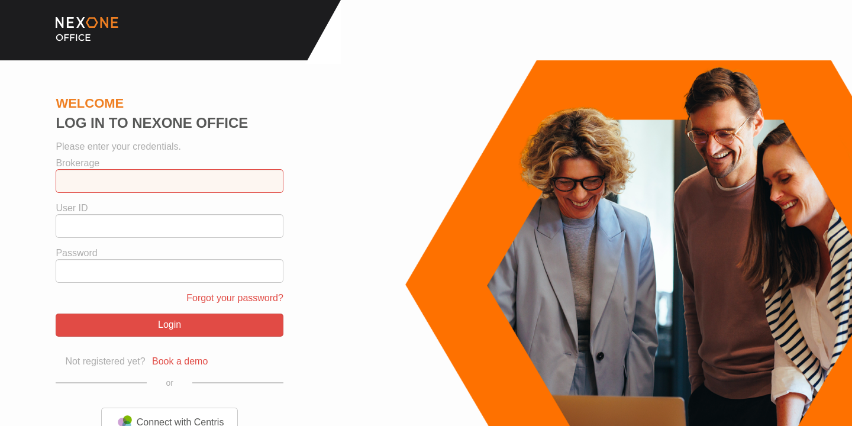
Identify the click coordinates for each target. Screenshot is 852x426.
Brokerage (77, 163)
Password (76, 253)
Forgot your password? (234, 298)
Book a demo (180, 361)
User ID (72, 208)
